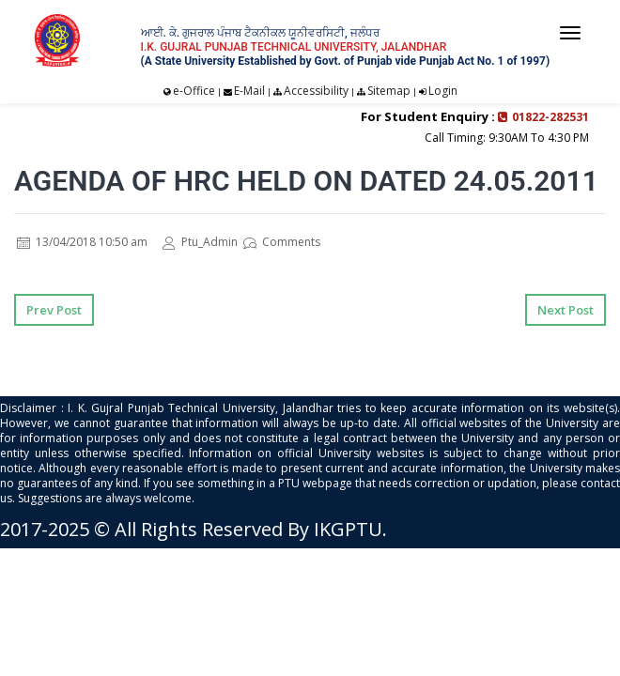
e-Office (194, 91)
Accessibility (316, 91)
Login (442, 91)
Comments (281, 242)
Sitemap (389, 91)
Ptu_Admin (200, 242)
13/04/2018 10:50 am (82, 242)
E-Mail (249, 91)
